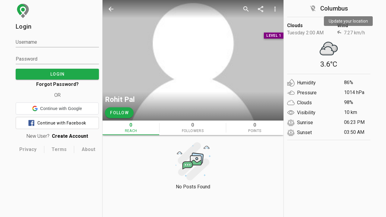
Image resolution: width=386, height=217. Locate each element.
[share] (260, 9)
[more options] (275, 9)
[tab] (131, 128)
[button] (57, 108)
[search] (246, 9)
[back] (111, 9)
